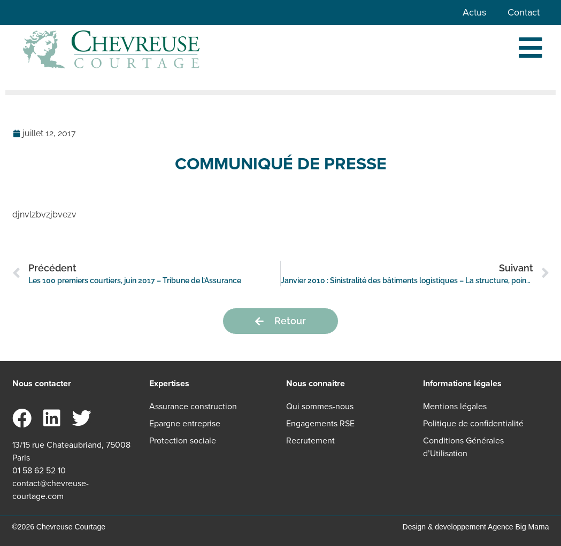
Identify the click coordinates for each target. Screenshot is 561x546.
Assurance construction (193, 406)
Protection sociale (182, 440)
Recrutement (310, 440)
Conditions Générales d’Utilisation (463, 446)
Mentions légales (455, 406)
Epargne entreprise (184, 423)
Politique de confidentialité (473, 423)
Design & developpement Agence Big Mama (476, 526)
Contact (524, 12)
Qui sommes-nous (319, 406)
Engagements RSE (320, 423)
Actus (474, 12)
